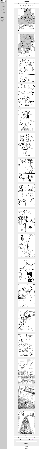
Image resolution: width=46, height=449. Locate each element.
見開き (22, 8)
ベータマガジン (27, 1)
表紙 (26, 3)
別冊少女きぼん (3, 6)
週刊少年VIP (3, 4)
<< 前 (18, 3)
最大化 (24, 8)
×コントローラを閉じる (29, 8)
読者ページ (3, 15)
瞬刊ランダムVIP (3, 12)
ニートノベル (3, 8)
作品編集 (2, 21)
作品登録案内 (3, 19)
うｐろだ (2, 16)
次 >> (35, 3)
